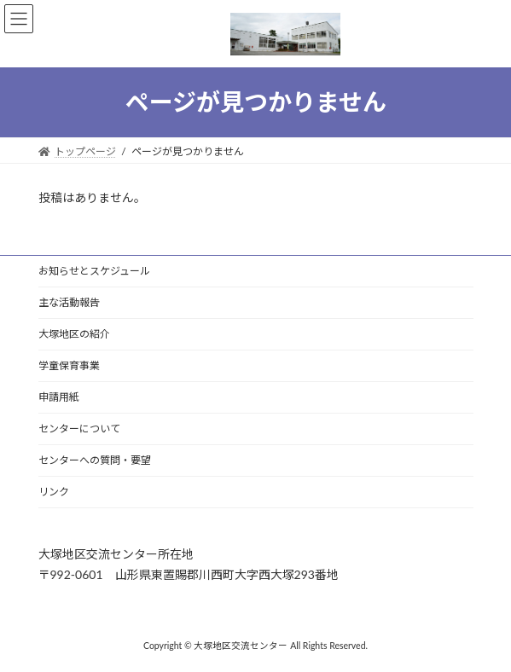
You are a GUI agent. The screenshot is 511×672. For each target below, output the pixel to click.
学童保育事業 (69, 365)
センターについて (79, 428)
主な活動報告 (69, 302)
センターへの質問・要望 (94, 460)
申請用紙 (58, 397)
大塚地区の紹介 (74, 333)
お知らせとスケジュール (94, 270)
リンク (53, 491)
